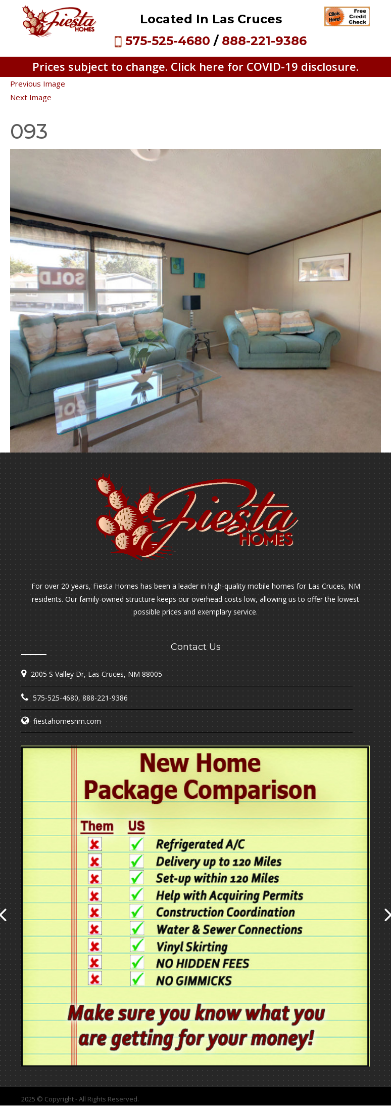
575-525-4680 (167, 40)
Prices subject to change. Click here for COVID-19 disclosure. (195, 66)
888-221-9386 (264, 40)
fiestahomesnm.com (67, 721)
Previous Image (37, 83)
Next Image (31, 97)
